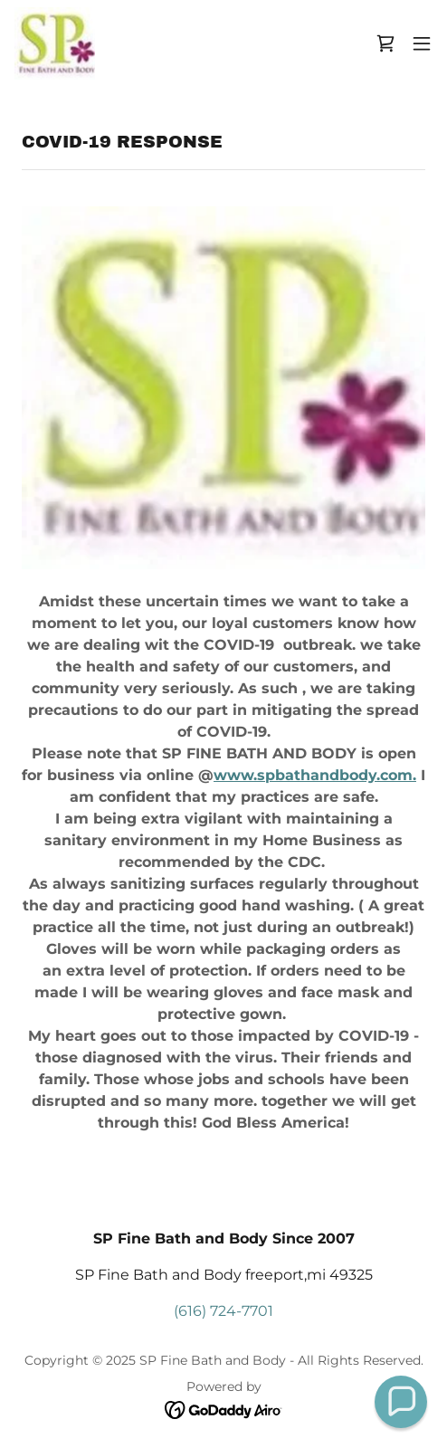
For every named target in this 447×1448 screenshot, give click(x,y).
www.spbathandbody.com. (315, 775)
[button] (422, 43)
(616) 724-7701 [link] (223, 1310)
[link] (54, 43)
